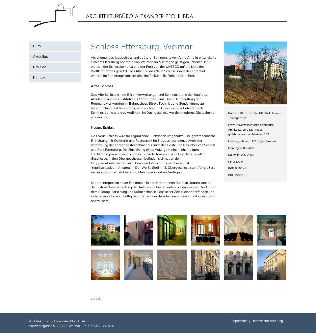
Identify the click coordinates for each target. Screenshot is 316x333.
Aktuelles (40, 57)
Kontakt (39, 78)
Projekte (39, 67)
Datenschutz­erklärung (267, 321)
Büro (37, 46)
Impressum (239, 321)
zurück (96, 299)
